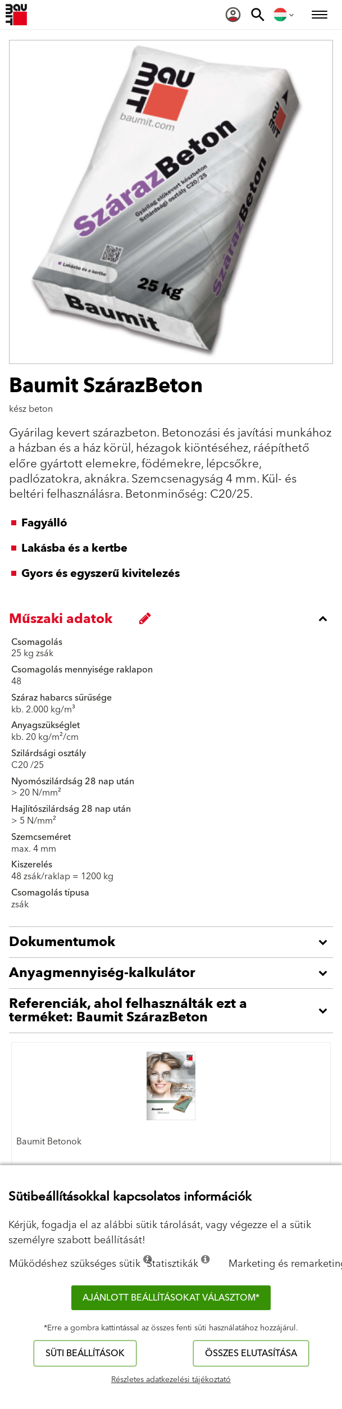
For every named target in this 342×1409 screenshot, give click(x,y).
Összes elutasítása (251, 1353)
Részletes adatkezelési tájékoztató (171, 1380)
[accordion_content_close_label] (174, 618)
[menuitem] (233, 15)
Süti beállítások (85, 1353)
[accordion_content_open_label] (174, 942)
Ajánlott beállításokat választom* (171, 1298)
